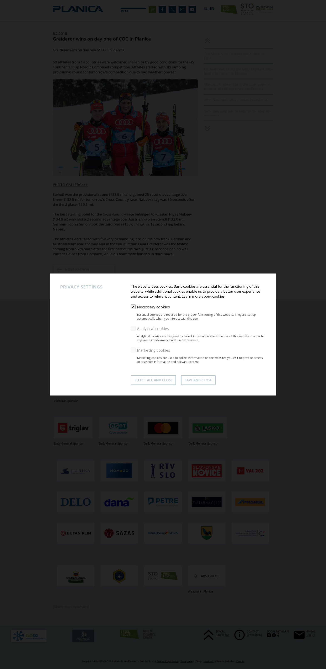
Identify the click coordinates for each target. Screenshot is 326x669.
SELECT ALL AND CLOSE (153, 380)
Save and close (198, 380)
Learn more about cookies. (203, 296)
